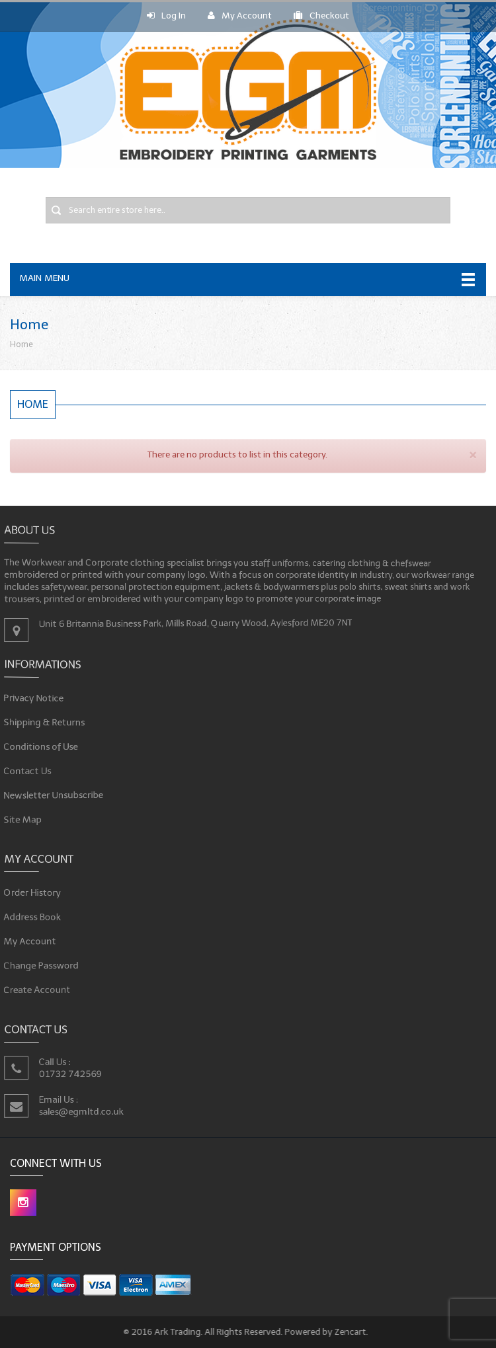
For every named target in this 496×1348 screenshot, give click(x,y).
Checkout (321, 15)
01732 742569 (88, 1073)
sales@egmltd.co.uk (98, 1108)
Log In (166, 15)
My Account (240, 15)
